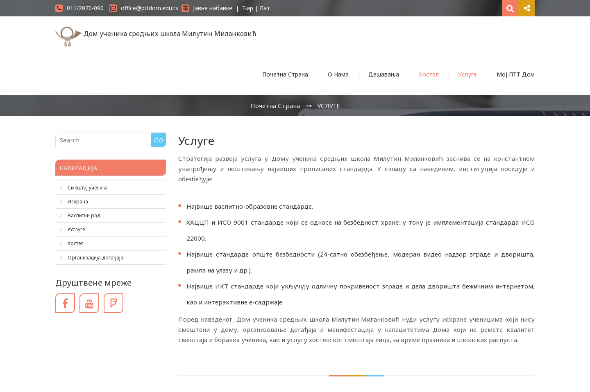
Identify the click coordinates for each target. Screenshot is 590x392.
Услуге (467, 74)
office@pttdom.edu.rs (143, 8)
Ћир (247, 8)
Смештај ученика (88, 187)
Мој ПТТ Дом (516, 74)
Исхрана (78, 201)
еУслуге (76, 229)
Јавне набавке (207, 8)
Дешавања (383, 74)
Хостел (429, 74)
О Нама (338, 74)
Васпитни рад (84, 215)
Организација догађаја (95, 257)
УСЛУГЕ (329, 105)
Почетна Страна (285, 74)
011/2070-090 (79, 8)
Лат (265, 8)
